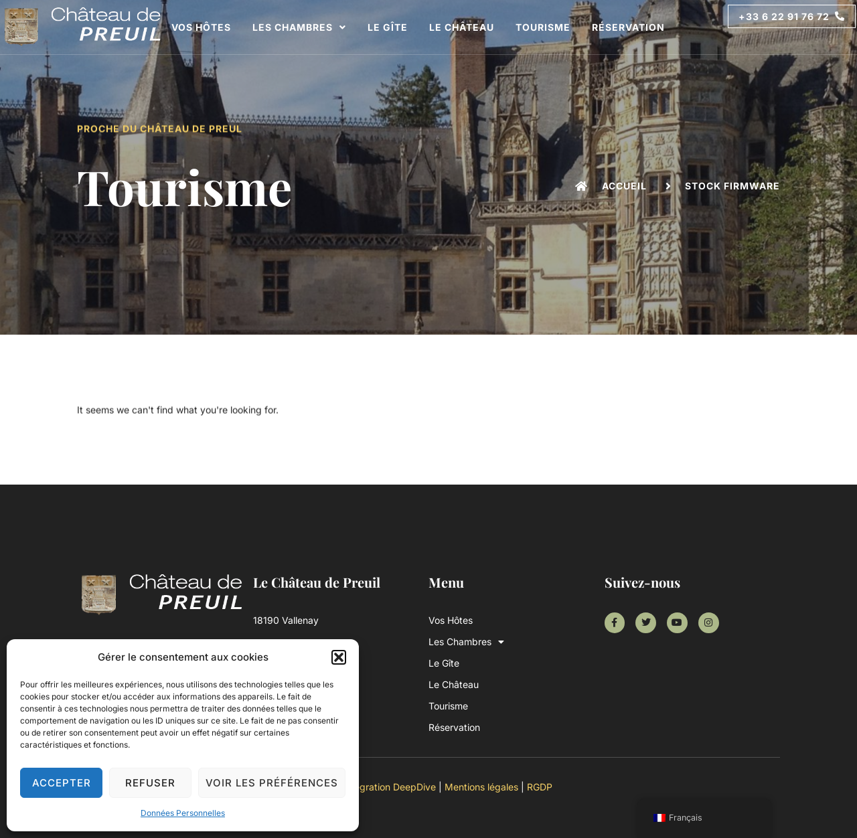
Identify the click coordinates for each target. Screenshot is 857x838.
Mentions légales (481, 786)
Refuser (150, 782)
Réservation (628, 27)
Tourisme (543, 27)
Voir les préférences (272, 782)
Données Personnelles (183, 813)
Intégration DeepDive (389, 786)
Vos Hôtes (201, 27)
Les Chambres (299, 27)
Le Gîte (388, 27)
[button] (338, 657)
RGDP (539, 786)
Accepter (61, 782)
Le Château (461, 27)
